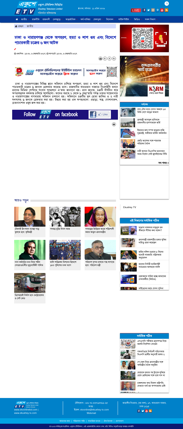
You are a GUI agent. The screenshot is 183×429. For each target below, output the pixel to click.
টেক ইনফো (108, 421)
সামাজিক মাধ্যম (94, 421)
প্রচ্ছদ (19, 26)
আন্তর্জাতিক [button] (71, 19)
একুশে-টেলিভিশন (76, 426)
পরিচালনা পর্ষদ (79, 421)
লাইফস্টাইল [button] (124, 19)
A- (105, 58)
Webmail (91, 413)
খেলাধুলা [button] (98, 19)
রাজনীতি (35, 19)
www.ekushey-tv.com (25, 413)
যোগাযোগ (119, 421)
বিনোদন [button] (110, 19)
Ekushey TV (129, 207)
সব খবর (163, 163)
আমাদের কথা (65, 421)
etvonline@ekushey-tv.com (94, 409)
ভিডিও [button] (138, 19)
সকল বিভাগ (151, 19)
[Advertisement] (65, 165)
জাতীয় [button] (25, 19)
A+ (114, 58)
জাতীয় (30, 26)
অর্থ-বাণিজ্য (85, 19)
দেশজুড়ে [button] (57, 19)
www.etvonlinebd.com (25, 409)
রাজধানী (46, 19)
